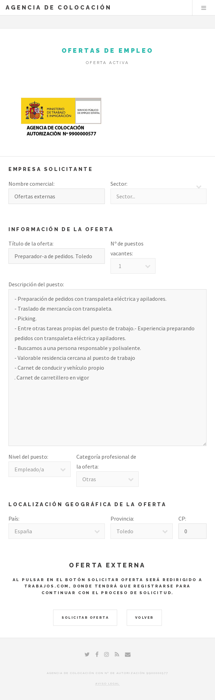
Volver (144, 617)
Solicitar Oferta (85, 617)
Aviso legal (107, 683)
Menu (203, 7)
